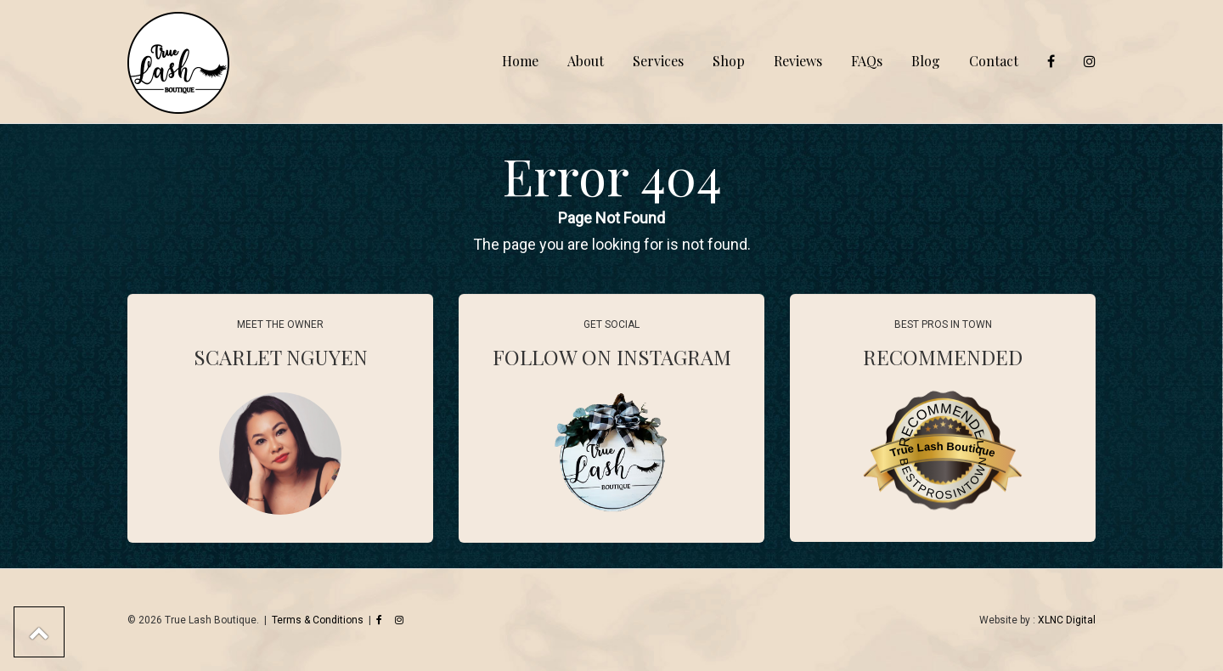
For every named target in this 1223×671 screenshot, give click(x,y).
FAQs (866, 61)
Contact (993, 61)
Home (520, 61)
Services (658, 61)
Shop (729, 61)
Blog (925, 61)
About (585, 61)
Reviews (798, 61)
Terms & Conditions (318, 620)
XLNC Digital (1067, 620)
